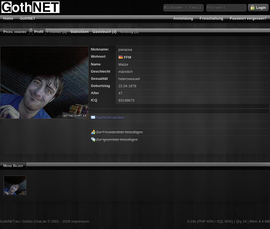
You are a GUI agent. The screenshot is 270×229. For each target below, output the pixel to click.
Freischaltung (211, 18)
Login (258, 8)
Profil (38, 32)
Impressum (80, 221)
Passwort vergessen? (248, 18)
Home (8, 18)
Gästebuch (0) (105, 32)
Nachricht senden (107, 117)
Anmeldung (183, 18)
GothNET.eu (10, 221)
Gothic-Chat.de (35, 221)
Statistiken (80, 32)
